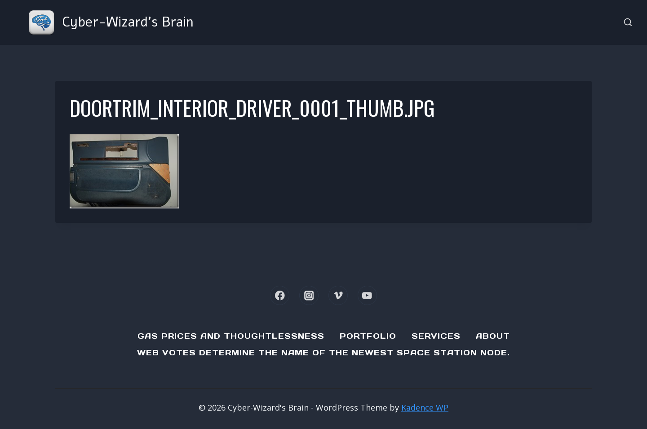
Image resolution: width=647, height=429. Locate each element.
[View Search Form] (628, 22)
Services (436, 336)
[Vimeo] (338, 295)
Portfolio (368, 336)
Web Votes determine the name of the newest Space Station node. (323, 353)
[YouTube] (367, 295)
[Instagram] (309, 295)
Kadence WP (424, 407)
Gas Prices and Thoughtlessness (230, 336)
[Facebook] (279, 295)
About (493, 336)
